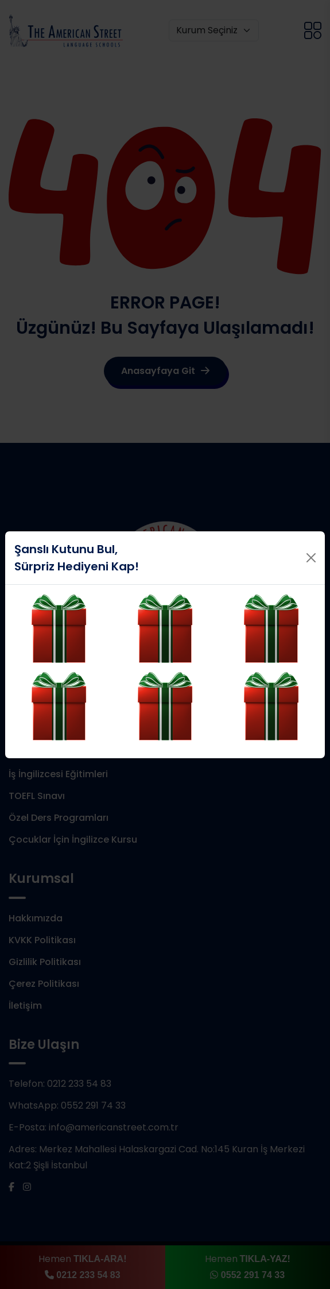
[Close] (311, 558)
